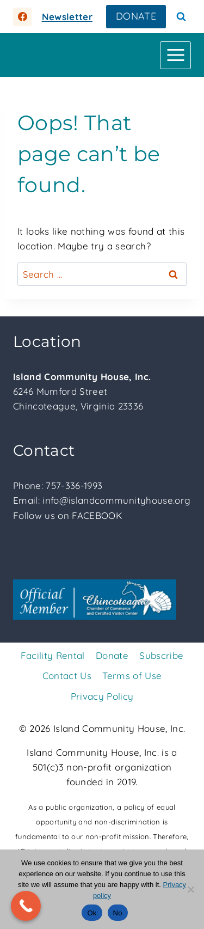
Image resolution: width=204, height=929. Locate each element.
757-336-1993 (74, 485)
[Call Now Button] (26, 906)
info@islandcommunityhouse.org (116, 500)
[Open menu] (175, 55)
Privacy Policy (102, 696)
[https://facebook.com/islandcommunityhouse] (22, 17)
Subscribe (161, 655)
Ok (91, 913)
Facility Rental (53, 655)
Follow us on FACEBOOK (67, 515)
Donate (112, 655)
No (117, 913)
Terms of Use (132, 675)
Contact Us (66, 675)
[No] (190, 889)
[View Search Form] (181, 17)
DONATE (136, 16)
